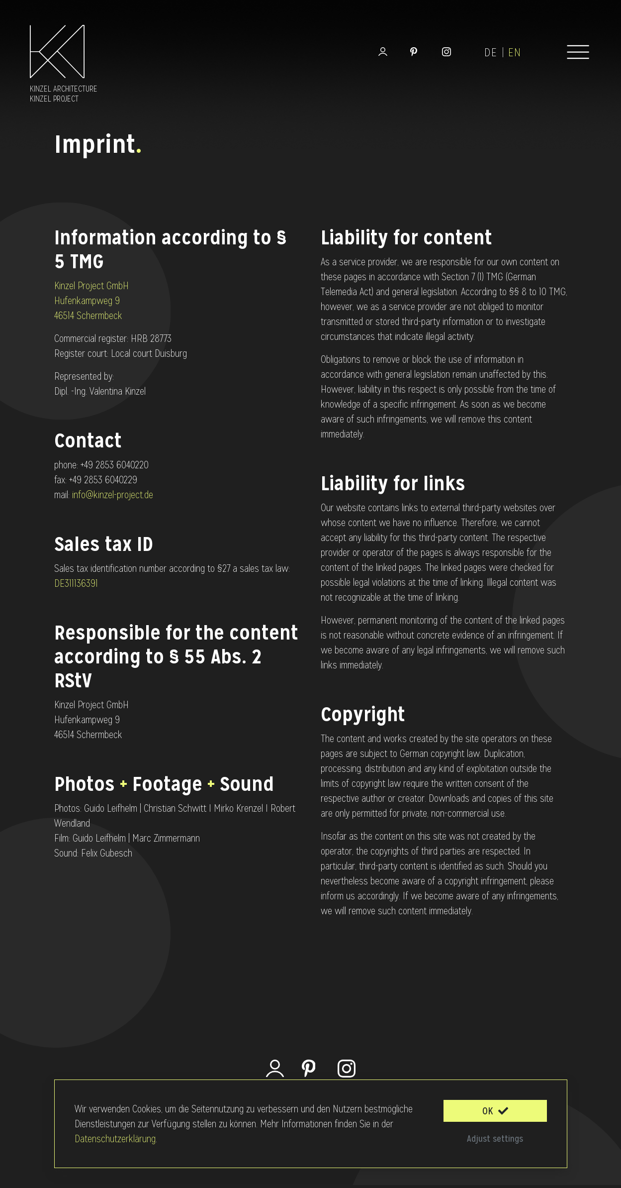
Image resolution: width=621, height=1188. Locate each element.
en (515, 52)
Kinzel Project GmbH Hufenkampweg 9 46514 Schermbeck (91, 300)
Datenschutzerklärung (115, 1138)
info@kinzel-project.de (112, 494)
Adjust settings (495, 1138)
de (490, 52)
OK (495, 1110)
